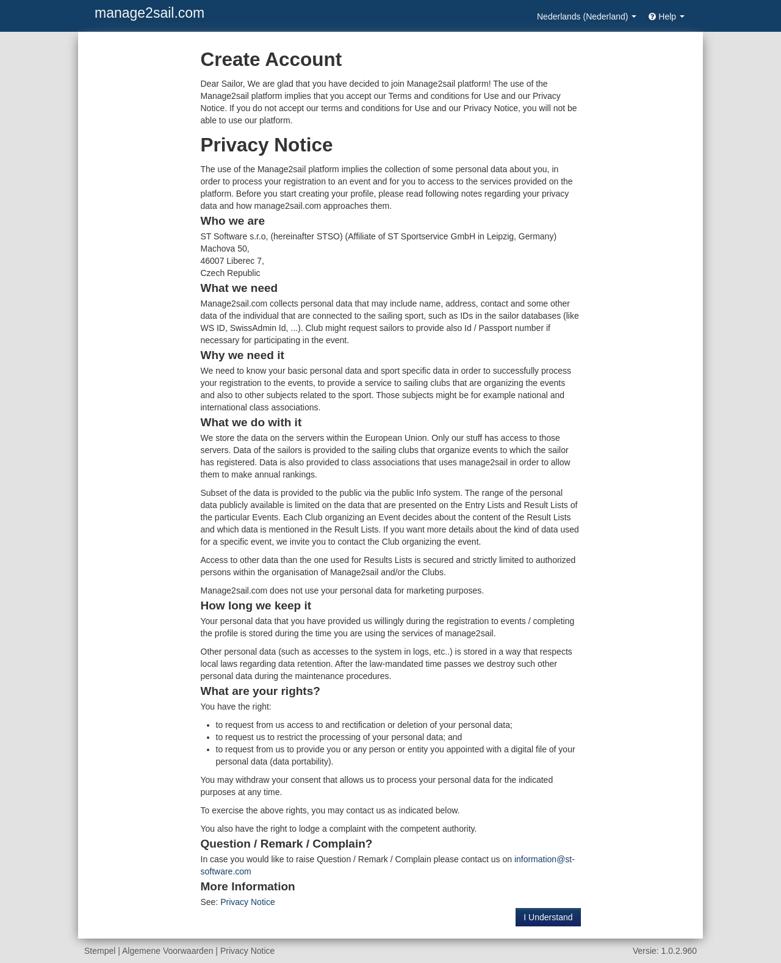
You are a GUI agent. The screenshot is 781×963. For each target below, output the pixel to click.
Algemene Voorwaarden (167, 951)
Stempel (99, 951)
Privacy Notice (247, 902)
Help (667, 16)
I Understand (548, 917)
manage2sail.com (149, 13)
